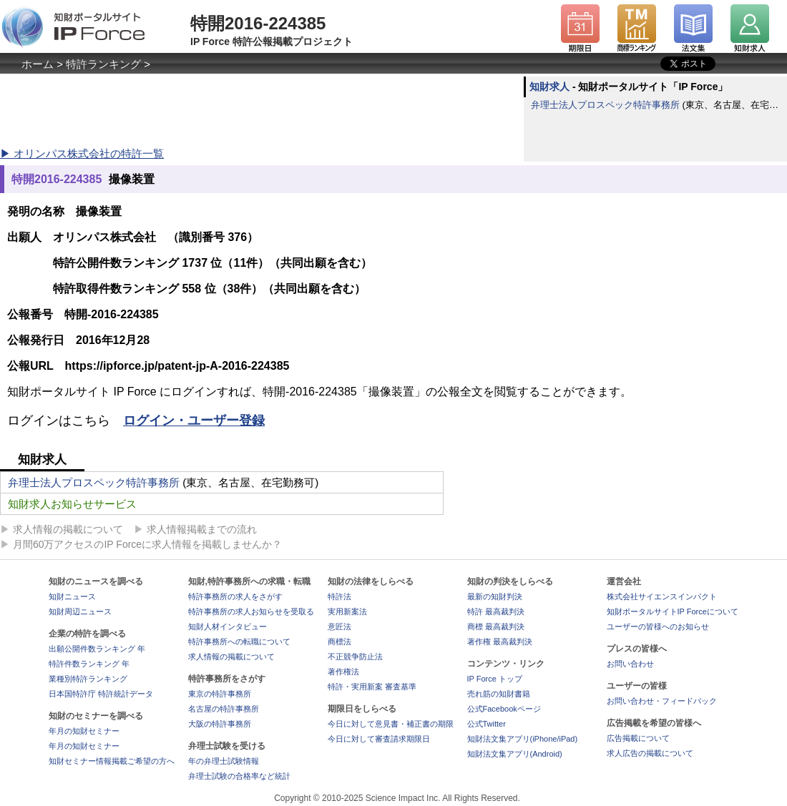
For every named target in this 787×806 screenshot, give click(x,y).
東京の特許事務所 (219, 693)
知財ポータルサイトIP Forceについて (672, 611)
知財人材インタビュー (227, 626)
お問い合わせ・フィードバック (662, 701)
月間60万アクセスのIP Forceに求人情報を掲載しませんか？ (147, 544)
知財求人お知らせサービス (72, 504)
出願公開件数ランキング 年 (97, 648)
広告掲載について (638, 738)
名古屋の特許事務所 (223, 708)
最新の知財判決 (494, 596)
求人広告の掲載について (650, 753)
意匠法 (339, 626)
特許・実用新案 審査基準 (372, 686)
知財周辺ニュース (80, 611)
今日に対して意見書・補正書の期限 (391, 723)
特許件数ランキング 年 (89, 663)
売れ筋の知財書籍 (498, 693)
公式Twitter (486, 723)
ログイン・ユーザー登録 (194, 420)
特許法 (339, 596)
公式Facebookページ (504, 708)
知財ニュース (72, 596)
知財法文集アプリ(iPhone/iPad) (522, 738)
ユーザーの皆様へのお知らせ (658, 626)
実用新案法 (347, 611)
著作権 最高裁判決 (499, 641)
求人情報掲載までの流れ (202, 529)
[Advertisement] (260, 109)
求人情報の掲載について (68, 529)
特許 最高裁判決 (495, 611)
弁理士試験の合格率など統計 (239, 776)
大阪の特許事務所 (219, 723)
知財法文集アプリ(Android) (514, 754)
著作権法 (343, 671)
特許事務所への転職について (239, 641)
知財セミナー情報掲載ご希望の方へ (112, 761)
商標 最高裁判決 (495, 626)
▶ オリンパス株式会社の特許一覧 (82, 153)
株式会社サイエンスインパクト (662, 596)
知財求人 (549, 86)
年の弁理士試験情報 (223, 761)
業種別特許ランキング (88, 678)
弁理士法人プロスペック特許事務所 (605, 104)
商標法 (339, 641)
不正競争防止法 (355, 656)
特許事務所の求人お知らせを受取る (251, 611)
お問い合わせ (630, 663)
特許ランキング (103, 64)
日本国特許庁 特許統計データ (101, 693)
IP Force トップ (494, 678)
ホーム (37, 64)
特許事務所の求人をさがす (235, 596)
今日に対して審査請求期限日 (379, 738)
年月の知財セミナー (84, 731)
